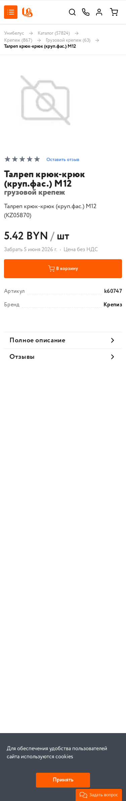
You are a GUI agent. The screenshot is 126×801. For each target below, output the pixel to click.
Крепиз (112, 305)
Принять (63, 780)
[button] (99, 795)
